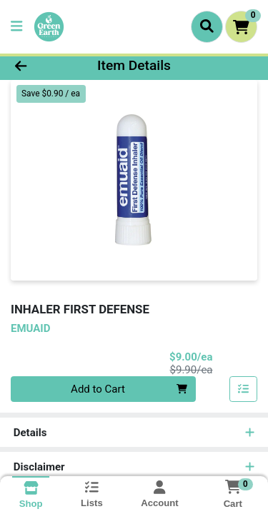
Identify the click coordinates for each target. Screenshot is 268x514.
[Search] (207, 26)
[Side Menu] (16, 27)
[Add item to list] (243, 389)
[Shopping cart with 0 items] (241, 27)
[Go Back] (41, 66)
